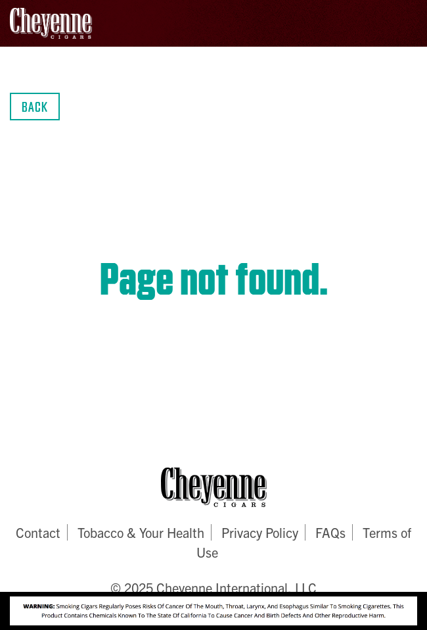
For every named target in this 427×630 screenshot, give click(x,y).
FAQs (330, 532)
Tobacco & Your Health (141, 532)
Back (35, 106)
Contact (38, 532)
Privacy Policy (259, 532)
